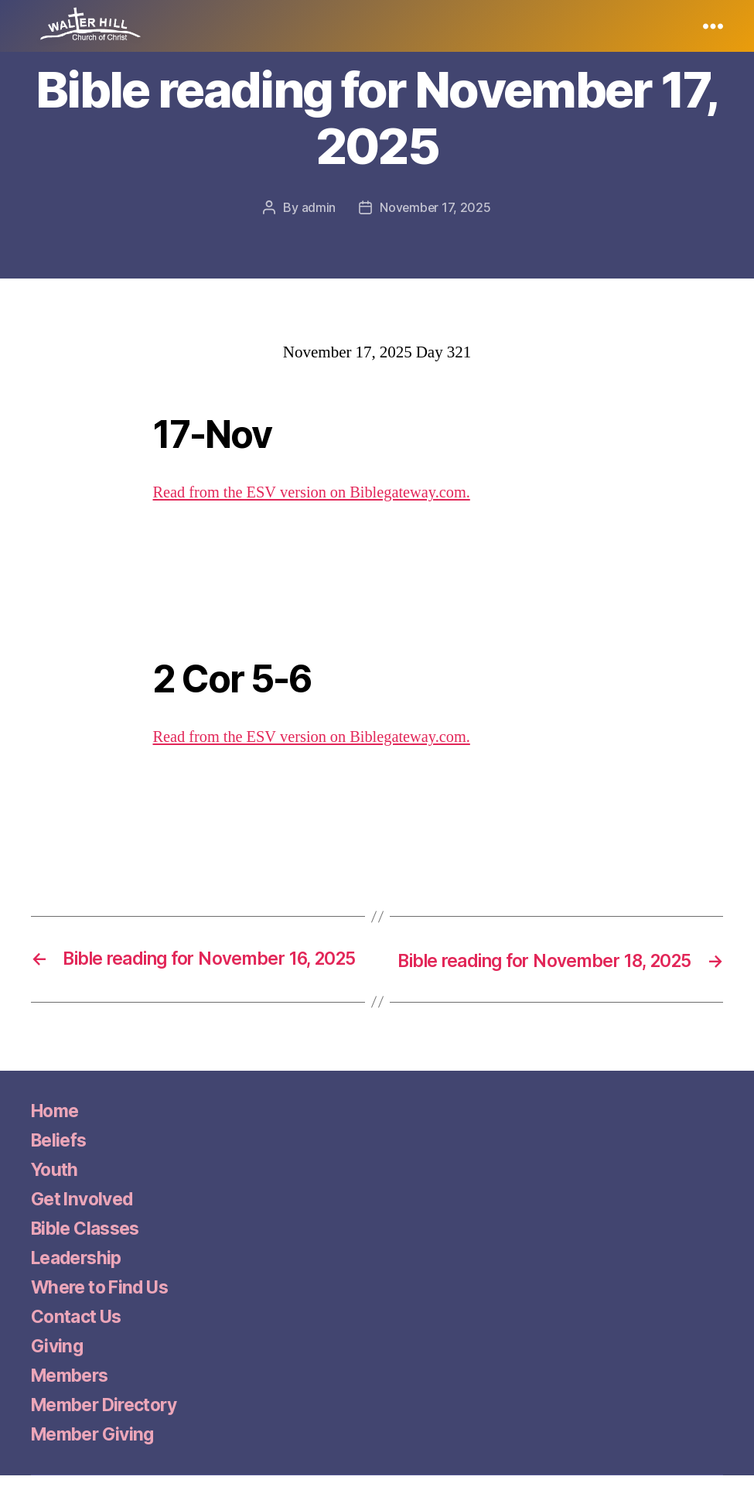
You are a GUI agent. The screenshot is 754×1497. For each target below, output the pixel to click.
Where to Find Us (105, 1308)
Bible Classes (89, 1250)
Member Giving (97, 1455)
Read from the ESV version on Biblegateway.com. (316, 491)
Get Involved (85, 1220)
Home (57, 1132)
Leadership (79, 1279)
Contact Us (79, 1338)
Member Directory (110, 1426)
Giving (58, 1367)
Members (73, 1397)
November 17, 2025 (435, 207)
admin (318, 207)
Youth (56, 1191)
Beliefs (61, 1161)
